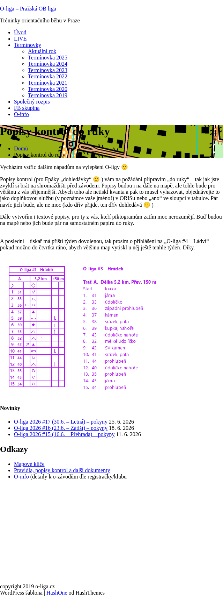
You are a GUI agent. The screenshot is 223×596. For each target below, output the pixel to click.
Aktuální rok (42, 51)
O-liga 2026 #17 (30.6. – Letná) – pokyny (60, 422)
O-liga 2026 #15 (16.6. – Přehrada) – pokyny (64, 434)
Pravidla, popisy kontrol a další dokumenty (62, 470)
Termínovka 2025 (47, 58)
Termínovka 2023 (47, 70)
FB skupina (26, 108)
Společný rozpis (32, 102)
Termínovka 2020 (47, 89)
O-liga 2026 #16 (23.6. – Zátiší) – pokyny (60, 428)
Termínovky (27, 45)
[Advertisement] (111, 534)
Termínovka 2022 (47, 76)
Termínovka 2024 (47, 64)
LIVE (20, 39)
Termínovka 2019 (47, 95)
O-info (21, 114)
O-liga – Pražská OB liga (28, 9)
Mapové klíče (29, 464)
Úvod (20, 32)
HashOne (56, 593)
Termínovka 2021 (47, 83)
